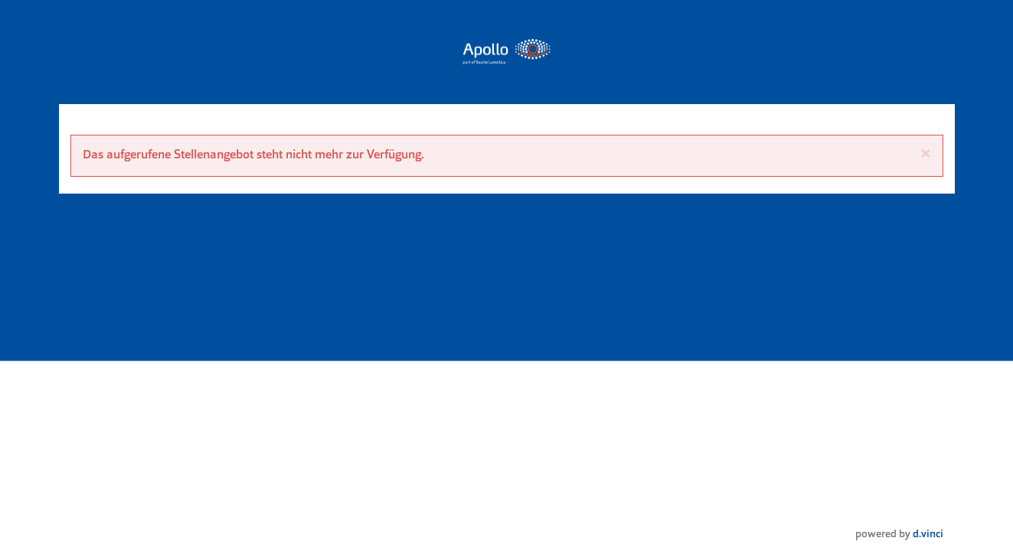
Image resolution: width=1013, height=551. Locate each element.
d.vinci (928, 535)
